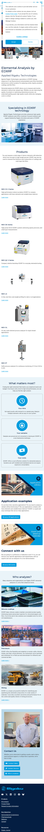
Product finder (5, 804)
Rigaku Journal (5, 830)
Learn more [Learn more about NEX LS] (4, 300)
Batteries (4, 819)
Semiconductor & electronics (10, 815)
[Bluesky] (23, 794)
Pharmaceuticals (6, 817)
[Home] (2, 13)
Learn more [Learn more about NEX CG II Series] (4, 197)
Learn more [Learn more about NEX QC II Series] (4, 266)
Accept (13, 42)
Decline (30, 42)
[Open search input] (34, 2)
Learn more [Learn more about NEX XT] (4, 371)
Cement (3, 821)
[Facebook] (19, 794)
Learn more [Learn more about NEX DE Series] (4, 233)
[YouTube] (2, 794)
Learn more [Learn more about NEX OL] (4, 336)
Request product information (10, 806)
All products (5, 801)
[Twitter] (7, 794)
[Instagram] (15, 794)
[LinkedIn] (11, 794)
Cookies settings (22, 37)
